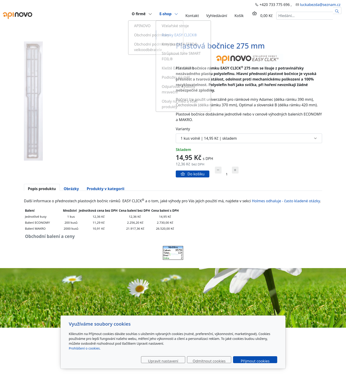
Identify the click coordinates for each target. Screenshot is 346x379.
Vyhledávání (216, 15)
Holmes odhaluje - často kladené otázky (286, 200)
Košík (239, 15)
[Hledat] (337, 10)
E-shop (168, 13)
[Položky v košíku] (254, 13)
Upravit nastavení (163, 361)
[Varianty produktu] (249, 138)
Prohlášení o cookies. (85, 348)
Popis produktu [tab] (42, 188)
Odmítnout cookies (209, 361)
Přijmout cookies (255, 361)
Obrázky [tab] (71, 188)
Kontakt (192, 15)
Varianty (183, 128)
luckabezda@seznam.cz (320, 4)
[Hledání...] (304, 16)
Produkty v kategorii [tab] (105, 188)
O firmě (142, 13)
